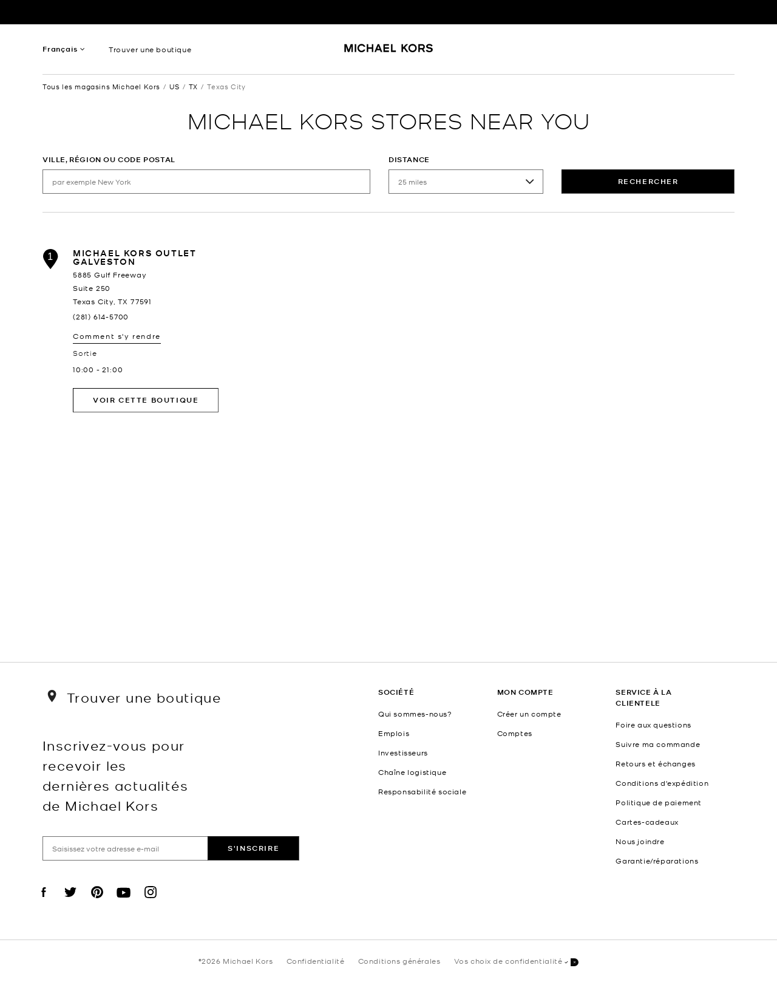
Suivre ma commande (658, 744)
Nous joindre (640, 841)
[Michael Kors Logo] (388, 52)
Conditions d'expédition (662, 783)
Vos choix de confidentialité (516, 961)
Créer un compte (529, 713)
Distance (409, 159)
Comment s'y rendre (117, 336)
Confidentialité (316, 961)
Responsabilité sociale (422, 791)
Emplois (393, 733)
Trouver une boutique (150, 49)
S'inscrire (253, 848)
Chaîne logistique (412, 772)
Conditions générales (399, 961)
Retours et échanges (655, 763)
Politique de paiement (659, 802)
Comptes (514, 733)
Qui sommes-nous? (415, 713)
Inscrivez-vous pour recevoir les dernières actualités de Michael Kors (115, 775)
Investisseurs (403, 752)
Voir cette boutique (145, 400)
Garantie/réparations (657, 860)
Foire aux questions (653, 724)
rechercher (648, 181)
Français (59, 49)
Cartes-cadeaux (647, 822)
